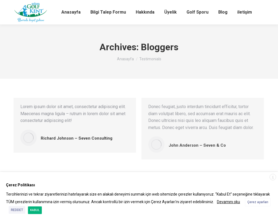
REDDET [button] (17, 210)
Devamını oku (228, 202)
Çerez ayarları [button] (257, 202)
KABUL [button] (35, 210)
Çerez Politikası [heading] (20, 185)
